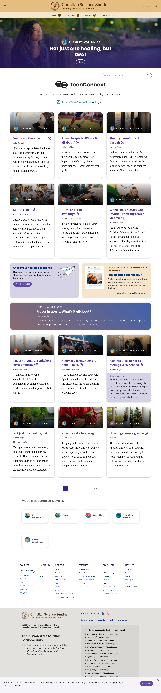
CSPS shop (129, 583)
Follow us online (90, 614)
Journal (42, 569)
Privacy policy (101, 620)
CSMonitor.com (108, 576)
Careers (22, 586)
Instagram (98, 102)
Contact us (27, 571)
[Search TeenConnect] (127, 75)
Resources (108, 565)
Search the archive (86, 573)
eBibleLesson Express (86, 580)
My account (129, 569)
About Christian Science (112, 590)
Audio (57, 590)
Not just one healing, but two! (80, 51)
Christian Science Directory (88, 576)
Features (83, 565)
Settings (129, 565)
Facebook (23, 589)
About (105, 569)
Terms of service (87, 620)
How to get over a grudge (127, 433)
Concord (82, 583)
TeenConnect (60, 573)
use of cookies (15, 685)
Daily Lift (106, 580)
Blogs (57, 583)
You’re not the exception (30, 138)
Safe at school (22, 210)
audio (64, 597)
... (90, 488)
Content (59, 565)
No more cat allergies (76, 433)
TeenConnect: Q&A (29, 200)
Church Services (109, 587)
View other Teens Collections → (132, 293)
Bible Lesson (107, 583)
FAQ (21, 582)
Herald (41, 576)
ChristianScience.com (111, 594)
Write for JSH (22, 284)
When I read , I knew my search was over (127, 214)
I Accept (146, 683)
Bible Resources (60, 580)
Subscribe (128, 573)
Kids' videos (59, 576)
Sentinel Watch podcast (64, 594)
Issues (57, 569)
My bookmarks (84, 569)
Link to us (23, 579)
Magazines (44, 565)
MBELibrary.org (108, 573)
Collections (59, 587)
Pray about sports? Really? (125, 275)
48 (95, 488)
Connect (24, 565)
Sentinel (42, 573)
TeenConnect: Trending (79, 200)
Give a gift (129, 580)
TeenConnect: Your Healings (34, 128)
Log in (146, 6)
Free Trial (128, 576)
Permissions (113, 620)
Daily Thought (84, 587)
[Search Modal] (156, 6)
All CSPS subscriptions (133, 587)
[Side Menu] (5, 6)
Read (80, 61)
